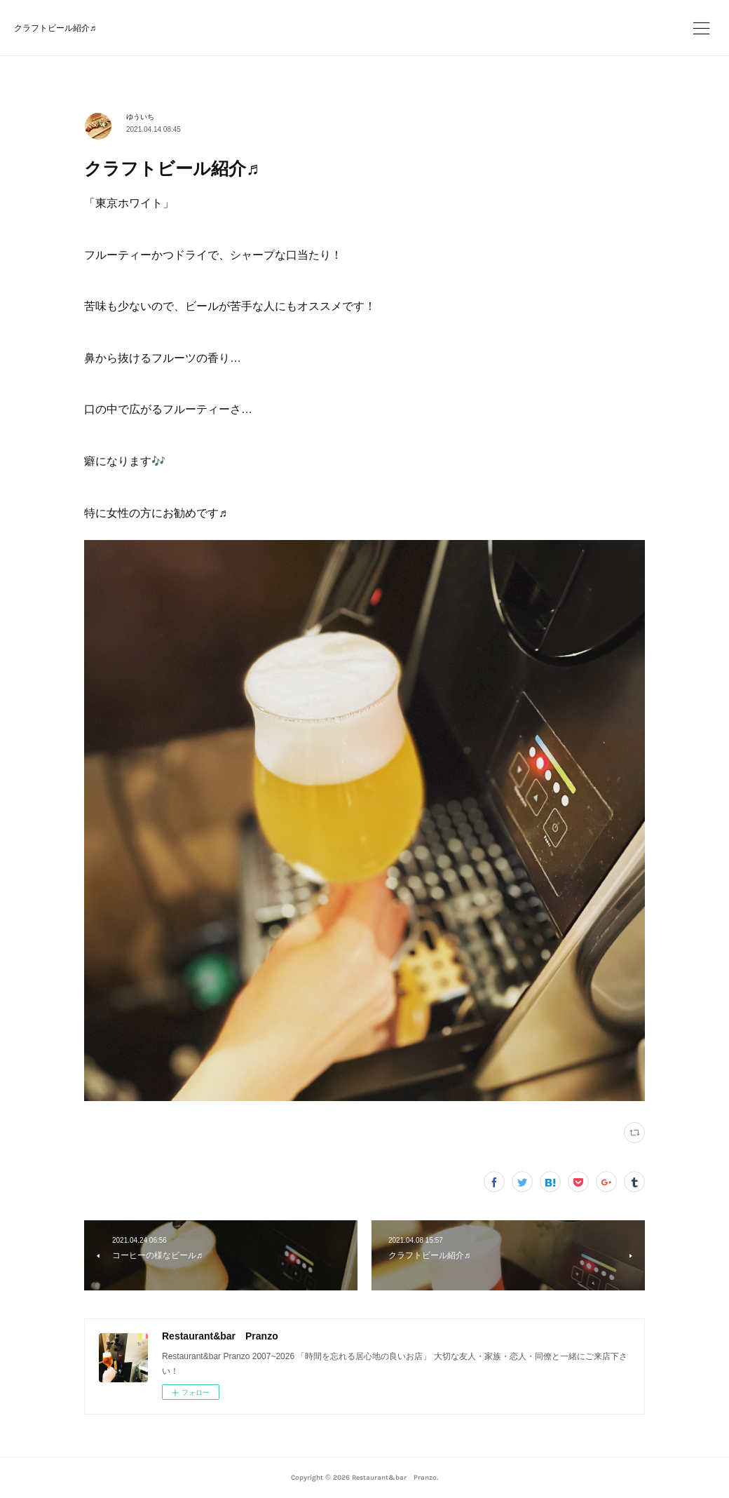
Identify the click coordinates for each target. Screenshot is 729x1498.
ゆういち (140, 117)
